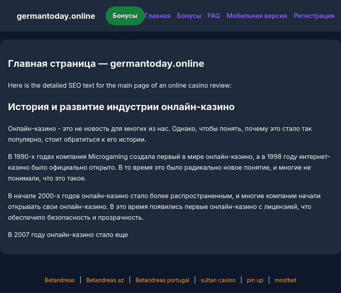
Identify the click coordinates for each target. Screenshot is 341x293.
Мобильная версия (257, 16)
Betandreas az (105, 280)
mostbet (285, 280)
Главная (158, 16)
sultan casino (218, 280)
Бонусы (125, 16)
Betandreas (60, 280)
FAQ (213, 16)
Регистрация (314, 16)
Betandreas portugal (162, 280)
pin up (255, 280)
